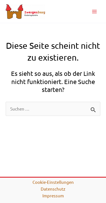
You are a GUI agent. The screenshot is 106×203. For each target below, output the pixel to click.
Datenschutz (53, 188)
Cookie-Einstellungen (53, 182)
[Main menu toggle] (94, 11)
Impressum (53, 195)
